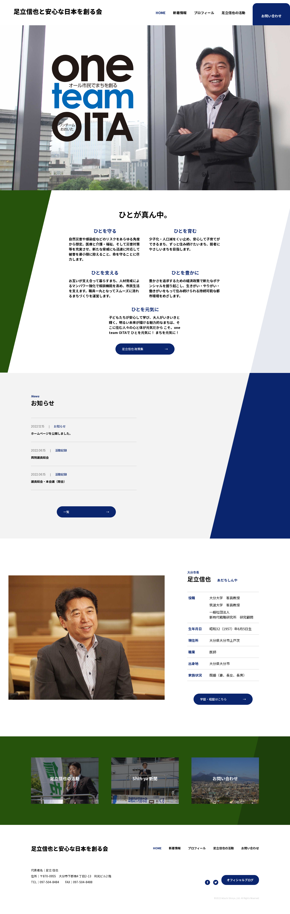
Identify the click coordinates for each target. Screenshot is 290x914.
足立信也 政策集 (134, 349)
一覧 (66, 513)
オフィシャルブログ (240, 884)
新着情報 (180, 12)
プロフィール (204, 12)
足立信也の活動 (233, 12)
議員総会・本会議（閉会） (51, 482)
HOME (161, 12)
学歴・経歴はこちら (215, 702)
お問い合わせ (271, 12)
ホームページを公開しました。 (54, 434)
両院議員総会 (41, 458)
